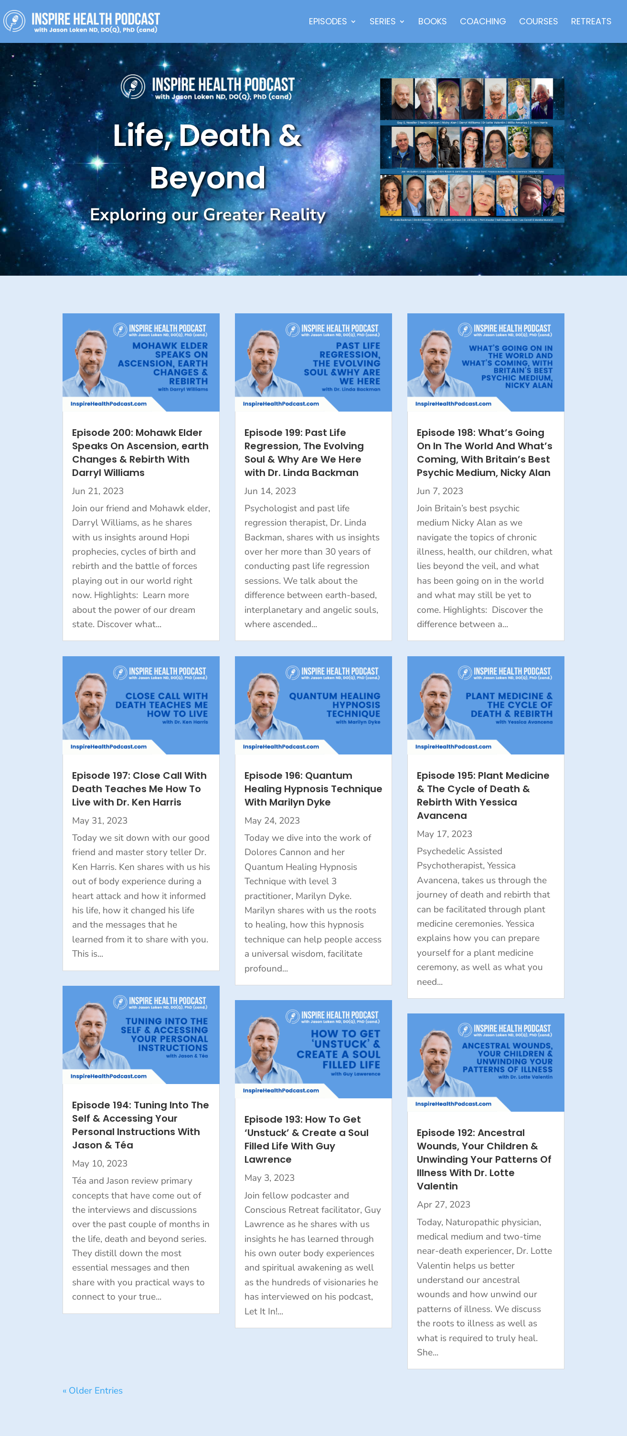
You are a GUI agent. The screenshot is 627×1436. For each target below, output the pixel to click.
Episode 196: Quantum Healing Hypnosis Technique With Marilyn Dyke (313, 789)
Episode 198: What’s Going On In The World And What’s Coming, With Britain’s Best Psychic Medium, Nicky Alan (485, 452)
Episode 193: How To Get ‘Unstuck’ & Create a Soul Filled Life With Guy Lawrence (306, 1139)
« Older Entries (93, 1390)
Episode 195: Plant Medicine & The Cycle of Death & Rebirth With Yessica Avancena (483, 795)
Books (432, 22)
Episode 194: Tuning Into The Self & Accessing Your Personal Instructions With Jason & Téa (140, 1125)
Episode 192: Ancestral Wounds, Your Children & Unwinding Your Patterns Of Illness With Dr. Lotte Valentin (484, 1159)
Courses (538, 22)
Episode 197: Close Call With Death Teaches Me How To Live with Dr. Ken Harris (139, 789)
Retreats (591, 22)
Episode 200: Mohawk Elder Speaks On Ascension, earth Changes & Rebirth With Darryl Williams (140, 452)
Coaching (483, 22)
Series (383, 22)
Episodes (328, 22)
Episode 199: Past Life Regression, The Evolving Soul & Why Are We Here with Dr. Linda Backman (304, 452)
